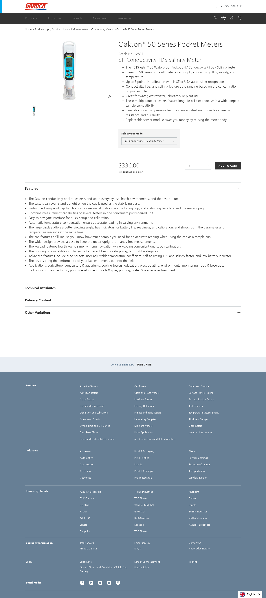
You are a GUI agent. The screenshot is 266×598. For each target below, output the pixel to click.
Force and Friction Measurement (97, 439)
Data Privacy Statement (147, 561)
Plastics (192, 451)
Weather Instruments (200, 432)
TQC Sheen (140, 498)
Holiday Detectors (144, 406)
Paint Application (143, 432)
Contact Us (195, 543)
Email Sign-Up (142, 543)
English (247, 594)
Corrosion (85, 471)
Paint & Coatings (143, 471)
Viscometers (195, 425)
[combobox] (250, 594)
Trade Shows (87, 543)
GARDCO (85, 518)
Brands (77, 18)
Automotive (86, 457)
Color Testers (87, 399)
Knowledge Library (199, 548)
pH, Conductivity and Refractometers (67, 29)
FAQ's (137, 548)
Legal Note (86, 561)
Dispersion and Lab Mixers (94, 412)
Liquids (138, 464)
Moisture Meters (143, 425)
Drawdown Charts (90, 419)
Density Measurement (92, 406)
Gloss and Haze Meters (146, 392)
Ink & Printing (141, 457)
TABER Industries (143, 491)
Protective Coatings (199, 464)
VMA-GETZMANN (144, 505)
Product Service (88, 548)
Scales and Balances (199, 386)
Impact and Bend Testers (147, 412)
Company (100, 18)
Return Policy (141, 567)
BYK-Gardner (87, 498)
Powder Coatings (198, 457)
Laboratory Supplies (145, 419)
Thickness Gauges (198, 419)
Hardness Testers (143, 399)
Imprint (193, 561)
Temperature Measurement (204, 412)
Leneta (83, 524)
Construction (87, 464)
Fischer (83, 511)
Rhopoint (85, 531)
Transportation (197, 471)
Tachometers (196, 406)
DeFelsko (84, 505)
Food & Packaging (144, 451)
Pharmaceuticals (143, 477)
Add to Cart (228, 165)
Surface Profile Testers (201, 392)
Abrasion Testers (89, 386)
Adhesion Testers (89, 392)
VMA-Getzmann (198, 518)
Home (28, 29)
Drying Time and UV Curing (95, 425)
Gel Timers (140, 386)
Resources (124, 18)
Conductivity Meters (102, 29)
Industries (54, 18)
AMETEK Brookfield (90, 491)
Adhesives (85, 451)
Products (31, 18)
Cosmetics (85, 477)
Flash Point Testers (90, 432)
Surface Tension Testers (201, 399)
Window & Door (198, 477)
